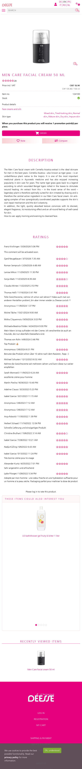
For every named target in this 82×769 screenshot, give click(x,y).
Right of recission (41, 720)
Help (41, 665)
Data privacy (41, 696)
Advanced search (41, 714)
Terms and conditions (41, 684)
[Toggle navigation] (4, 10)
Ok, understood (52, 750)
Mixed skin (49, 113)
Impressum (41, 690)
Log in (41, 627)
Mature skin (53, 116)
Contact (41, 702)
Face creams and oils (11, 109)
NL (69, 5)
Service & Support (41, 659)
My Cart (41, 640)
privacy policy (11, 757)
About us (41, 678)
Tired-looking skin (63, 113)
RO (64, 5)
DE (60, 1)
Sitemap (41, 708)
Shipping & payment (41, 653)
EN (64, 1)
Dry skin (64, 116)
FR (69, 1)
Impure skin (74, 116)
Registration (41, 634)
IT (60, 5)
